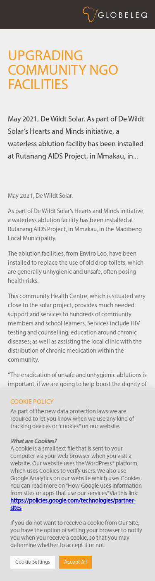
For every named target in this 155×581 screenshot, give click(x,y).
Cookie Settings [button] (32, 562)
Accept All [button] (75, 562)
